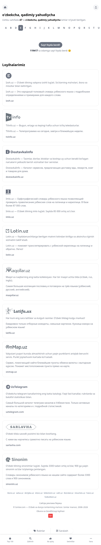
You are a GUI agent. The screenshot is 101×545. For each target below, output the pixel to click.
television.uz (49, 493)
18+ (50, 515)
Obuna (39, 511)
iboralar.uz (68, 493)
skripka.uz (29, 493)
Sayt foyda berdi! (50, 44)
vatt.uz (59, 493)
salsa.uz (19, 493)
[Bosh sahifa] (5, 7)
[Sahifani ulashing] (96, 7)
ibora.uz (11, 493)
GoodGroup (51, 511)
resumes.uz (80, 493)
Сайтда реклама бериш (50, 503)
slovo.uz (39, 493)
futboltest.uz (50, 497)
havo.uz (90, 493)
